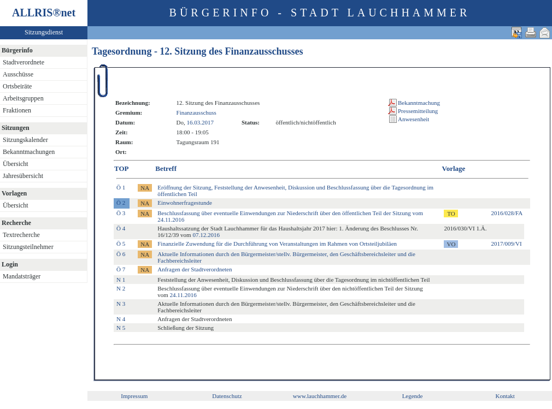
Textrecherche (21, 235)
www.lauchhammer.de (320, 396)
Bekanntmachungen (29, 152)
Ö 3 (120, 213)
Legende (412, 396)
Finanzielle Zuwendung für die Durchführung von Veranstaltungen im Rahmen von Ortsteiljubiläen (277, 243)
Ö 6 (120, 254)
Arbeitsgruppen (23, 98)
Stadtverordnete (23, 62)
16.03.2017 (200, 122)
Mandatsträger (21, 276)
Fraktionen (17, 110)
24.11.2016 (183, 295)
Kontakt (504, 396)
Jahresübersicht (23, 176)
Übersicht (15, 164)
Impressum (134, 396)
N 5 (120, 327)
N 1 (120, 279)
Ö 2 (120, 202)
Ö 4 (120, 228)
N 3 (120, 303)
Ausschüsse (18, 74)
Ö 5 (120, 243)
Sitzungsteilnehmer (28, 247)
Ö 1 (120, 187)
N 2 (120, 288)
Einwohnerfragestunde (184, 202)
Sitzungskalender (25, 140)
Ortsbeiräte (17, 86)
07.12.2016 (206, 235)
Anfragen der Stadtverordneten (194, 269)
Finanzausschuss (196, 112)
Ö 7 (120, 269)
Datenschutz (227, 396)
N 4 (120, 319)
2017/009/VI (506, 243)
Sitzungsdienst (44, 32)
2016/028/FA (506, 213)
